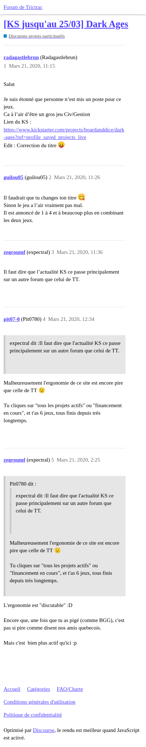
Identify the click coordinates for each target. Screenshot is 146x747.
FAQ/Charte (70, 689)
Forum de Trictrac (23, 7)
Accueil (12, 689)
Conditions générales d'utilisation (39, 702)
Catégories (38, 689)
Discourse (44, 730)
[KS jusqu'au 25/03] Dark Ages (66, 24)
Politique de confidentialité (33, 715)
